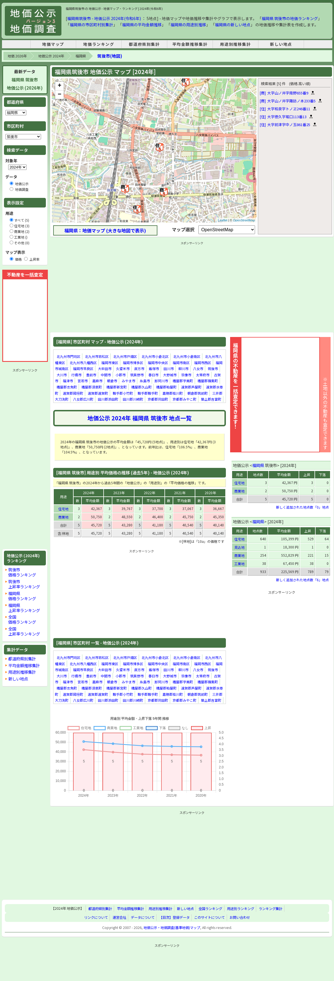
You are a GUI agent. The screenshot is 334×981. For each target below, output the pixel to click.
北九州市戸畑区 (125, 356)
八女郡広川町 (83, 399)
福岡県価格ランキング (22, 595)
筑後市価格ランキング (22, 572)
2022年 (149, 492)
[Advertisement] (25, 459)
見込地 (239, 547)
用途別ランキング (240, 908)
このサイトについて (209, 917)
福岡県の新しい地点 (232, 24)
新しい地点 (281, 44)
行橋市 (76, 374)
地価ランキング (98, 44)
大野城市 (170, 374)
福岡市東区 (109, 362)
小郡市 (120, 374)
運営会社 (119, 917)
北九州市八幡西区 (83, 362)
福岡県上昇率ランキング (24, 607)
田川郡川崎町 (133, 399)
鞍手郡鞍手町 (148, 393)
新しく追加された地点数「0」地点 (302, 507)
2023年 (119, 492)
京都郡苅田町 (158, 399)
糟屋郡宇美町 (183, 381)
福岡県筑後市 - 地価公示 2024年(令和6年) (104, 18)
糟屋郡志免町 (67, 386)
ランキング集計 (270, 908)
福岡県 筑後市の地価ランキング (290, 18)
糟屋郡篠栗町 (208, 381)
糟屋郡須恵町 (92, 386)
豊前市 (91, 374)
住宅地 (63, 508)
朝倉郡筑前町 (197, 393)
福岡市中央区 (158, 362)
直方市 (139, 368)
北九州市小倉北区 (155, 356)
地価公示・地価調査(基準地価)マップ (172, 927)
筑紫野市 (137, 374)
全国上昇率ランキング (24, 631)
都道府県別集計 (144, 44)
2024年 (88, 492)
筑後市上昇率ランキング (24, 583)
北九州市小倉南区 (186, 356)
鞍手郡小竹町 (123, 393)
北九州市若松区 (97, 356)
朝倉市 (112, 381)
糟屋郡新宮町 (116, 386)
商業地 (63, 517)
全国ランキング (210, 908)
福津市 (68, 381)
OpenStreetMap (244, 220)
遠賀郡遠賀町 (98, 393)
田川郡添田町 (108, 399)
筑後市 (213, 368)
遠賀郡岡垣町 (73, 393)
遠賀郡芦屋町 (191, 386)
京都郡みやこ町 (184, 399)
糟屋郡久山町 (141, 386)
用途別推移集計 (235, 44)
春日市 (153, 374)
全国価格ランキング (22, 619)
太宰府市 (202, 374)
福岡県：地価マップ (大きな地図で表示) (105, 230)
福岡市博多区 (133, 362)
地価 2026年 (17, 56)
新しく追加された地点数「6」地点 (302, 579)
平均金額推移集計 (190, 44)
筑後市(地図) (109, 56)
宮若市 (83, 381)
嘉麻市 (97, 381)
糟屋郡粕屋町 (166, 386)
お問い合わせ (240, 917)
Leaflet (222, 220)
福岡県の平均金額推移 (142, 24)
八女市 (198, 368)
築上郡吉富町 (211, 399)
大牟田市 (105, 368)
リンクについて (96, 917)
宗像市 (186, 374)
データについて (143, 917)
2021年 (179, 492)
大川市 (62, 374)
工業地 (239, 563)
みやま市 (128, 381)
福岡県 (81, 56)
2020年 (210, 492)
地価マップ (53, 44)
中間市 (106, 374)
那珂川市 (161, 381)
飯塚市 (154, 368)
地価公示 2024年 (51, 56)
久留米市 (123, 368)
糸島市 (145, 381)
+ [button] (59, 86)
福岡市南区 (181, 362)
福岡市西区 (202, 362)
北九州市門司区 (68, 356)
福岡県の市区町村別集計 (91, 24)
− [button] (59, 94)
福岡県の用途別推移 (188, 24)
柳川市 (183, 368)
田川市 (169, 368)
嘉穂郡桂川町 (172, 393)
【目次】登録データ (174, 917)
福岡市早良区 (83, 368)
